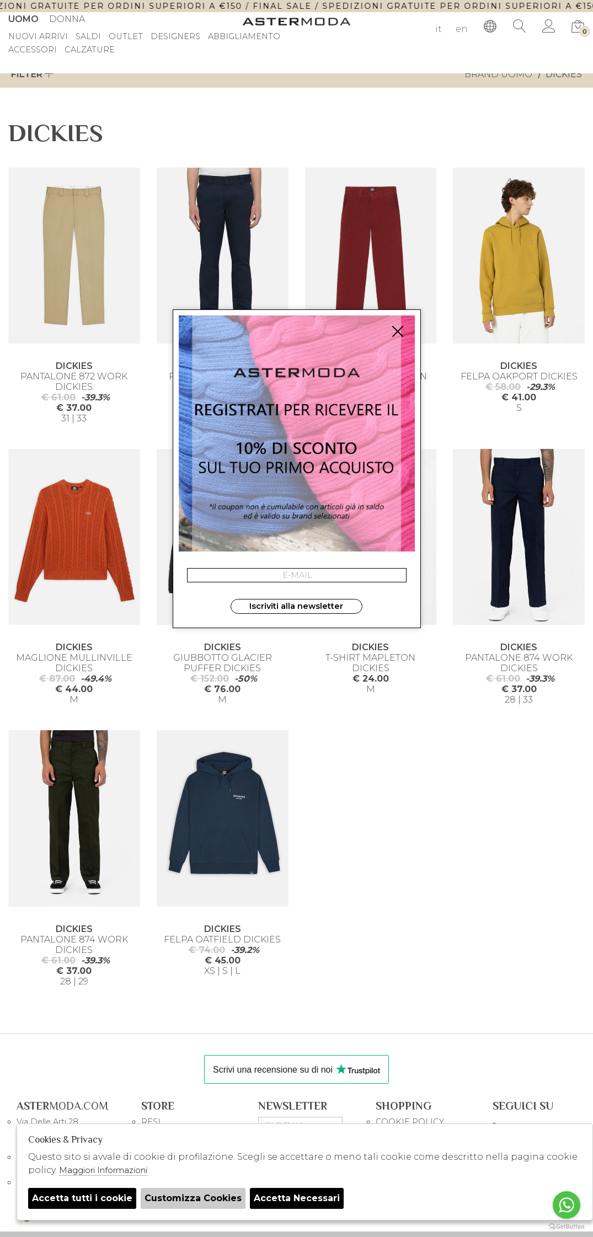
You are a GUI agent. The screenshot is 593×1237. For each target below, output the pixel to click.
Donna (67, 19)
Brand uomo (498, 74)
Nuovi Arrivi (38, 37)
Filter (32, 74)
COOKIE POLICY (410, 1122)
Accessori (32, 50)
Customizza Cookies (193, 1198)
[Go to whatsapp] (566, 1205)
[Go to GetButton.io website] (566, 1226)
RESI (151, 1122)
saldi (88, 37)
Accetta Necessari (297, 1198)
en (462, 29)
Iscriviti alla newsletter (296, 606)
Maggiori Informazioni (103, 1170)
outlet (126, 37)
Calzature (90, 50)
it (438, 29)
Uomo (23, 19)
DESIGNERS (175, 37)
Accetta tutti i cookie (82, 1198)
